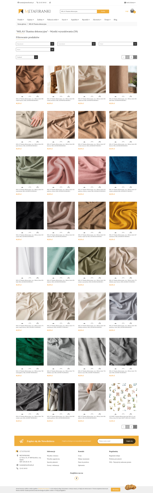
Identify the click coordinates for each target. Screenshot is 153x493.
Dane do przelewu (83, 462)
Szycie (65, 20)
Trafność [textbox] (19, 57)
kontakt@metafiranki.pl (27, 465)
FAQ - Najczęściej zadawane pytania (120, 462)
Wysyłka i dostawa (52, 456)
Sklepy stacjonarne (83, 459)
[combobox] (35, 44)
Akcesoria (97, 20)
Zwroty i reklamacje (53, 465)
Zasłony (40, 20)
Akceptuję (116, 489)
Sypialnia (75, 20)
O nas (79, 456)
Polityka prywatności (115, 459)
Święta (107, 20)
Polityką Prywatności (43, 488)
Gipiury (30, 20)
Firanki (21, 20)
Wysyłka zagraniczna (53, 459)
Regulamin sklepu (114, 456)
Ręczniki (86, 20)
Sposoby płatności (52, 462)
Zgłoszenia (81, 465)
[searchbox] (33, 44)
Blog (115, 20)
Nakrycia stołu (53, 20)
